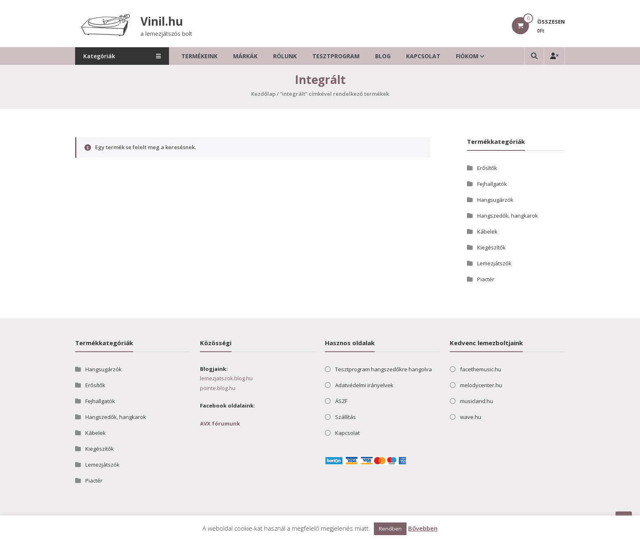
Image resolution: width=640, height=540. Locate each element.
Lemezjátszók (494, 263)
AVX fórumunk (220, 423)
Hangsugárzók (495, 199)
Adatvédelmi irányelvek (364, 385)
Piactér (485, 279)
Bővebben (423, 528)
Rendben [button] (390, 528)
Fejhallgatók (492, 183)
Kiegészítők (491, 247)
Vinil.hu (161, 21)
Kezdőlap (263, 93)
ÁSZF (341, 401)
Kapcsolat (423, 56)
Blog (383, 56)
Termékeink (199, 56)
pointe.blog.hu (218, 388)
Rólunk (285, 56)
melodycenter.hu (481, 385)
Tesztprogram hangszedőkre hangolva (383, 369)
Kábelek (487, 231)
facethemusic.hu (480, 369)
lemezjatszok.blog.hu (226, 378)
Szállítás (345, 417)
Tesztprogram (336, 56)
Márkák (245, 56)
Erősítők (487, 168)
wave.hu (470, 417)
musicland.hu (476, 401)
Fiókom (467, 56)
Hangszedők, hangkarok (507, 215)
